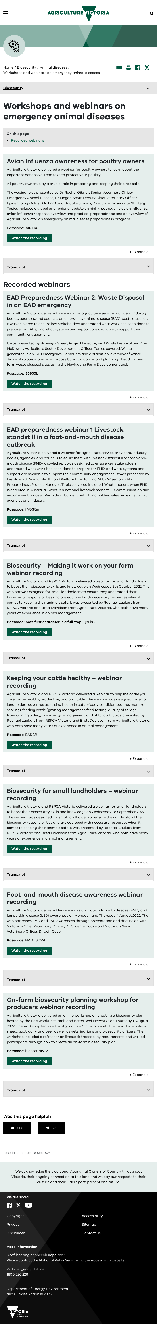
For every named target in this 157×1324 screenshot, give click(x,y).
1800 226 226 (17, 1274)
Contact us (91, 1233)
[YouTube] (28, 1205)
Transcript (16, 267)
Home (8, 67)
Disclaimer (16, 1233)
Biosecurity (26, 67)
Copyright (15, 1215)
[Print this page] (129, 67)
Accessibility (92, 1215)
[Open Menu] (5, 14)
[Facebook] (137, 67)
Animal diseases (53, 67)
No (54, 1127)
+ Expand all (140, 251)
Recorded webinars (27, 140)
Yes (20, 1127)
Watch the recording (29, 238)
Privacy (13, 1224)
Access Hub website (107, 1260)
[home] (78, 13)
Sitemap (89, 1224)
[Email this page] (119, 67)
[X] (147, 67)
